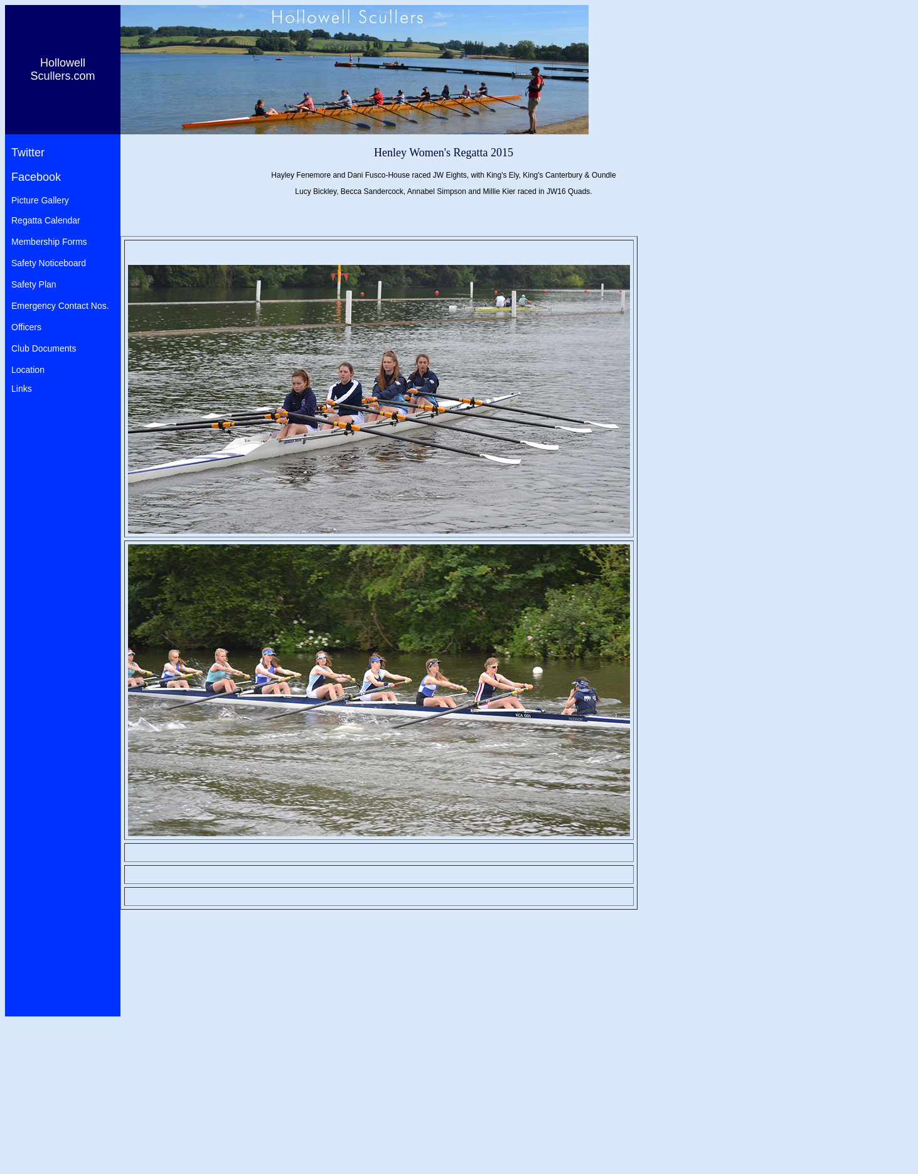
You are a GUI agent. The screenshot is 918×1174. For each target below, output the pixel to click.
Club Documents (44, 348)
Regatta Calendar (45, 220)
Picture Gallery (40, 200)
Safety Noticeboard (48, 263)
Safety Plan (33, 284)
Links (21, 389)
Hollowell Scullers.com (62, 69)
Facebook (36, 177)
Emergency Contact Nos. (60, 306)
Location (28, 370)
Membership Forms (49, 242)
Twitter (28, 152)
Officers (26, 327)
